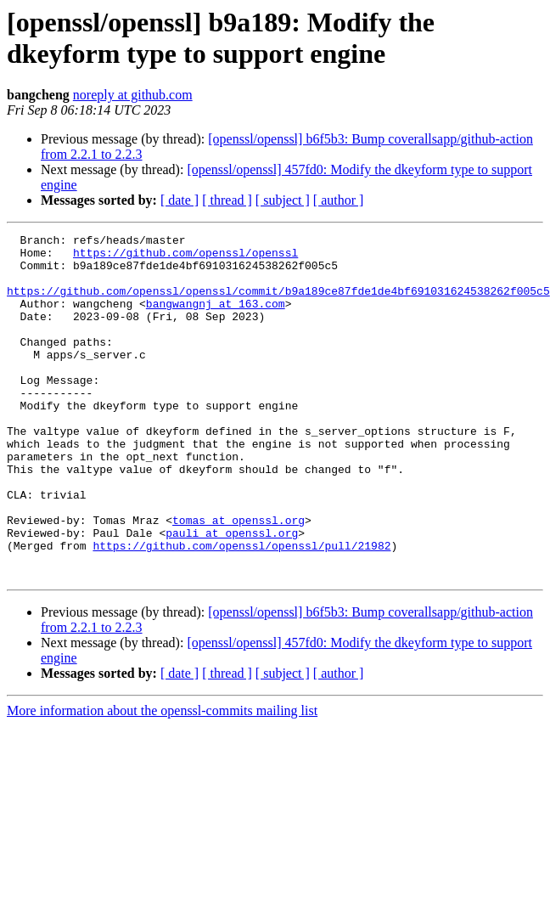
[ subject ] (282, 200)
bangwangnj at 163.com (215, 318)
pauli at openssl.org (232, 593)
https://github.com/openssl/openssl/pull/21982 (241, 609)
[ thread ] (227, 200)
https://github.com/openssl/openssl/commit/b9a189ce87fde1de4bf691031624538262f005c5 (278, 303)
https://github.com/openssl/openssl (185, 257)
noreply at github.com (133, 94)
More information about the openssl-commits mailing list (162, 779)
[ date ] (179, 200)
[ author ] (338, 200)
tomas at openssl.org (238, 578)
